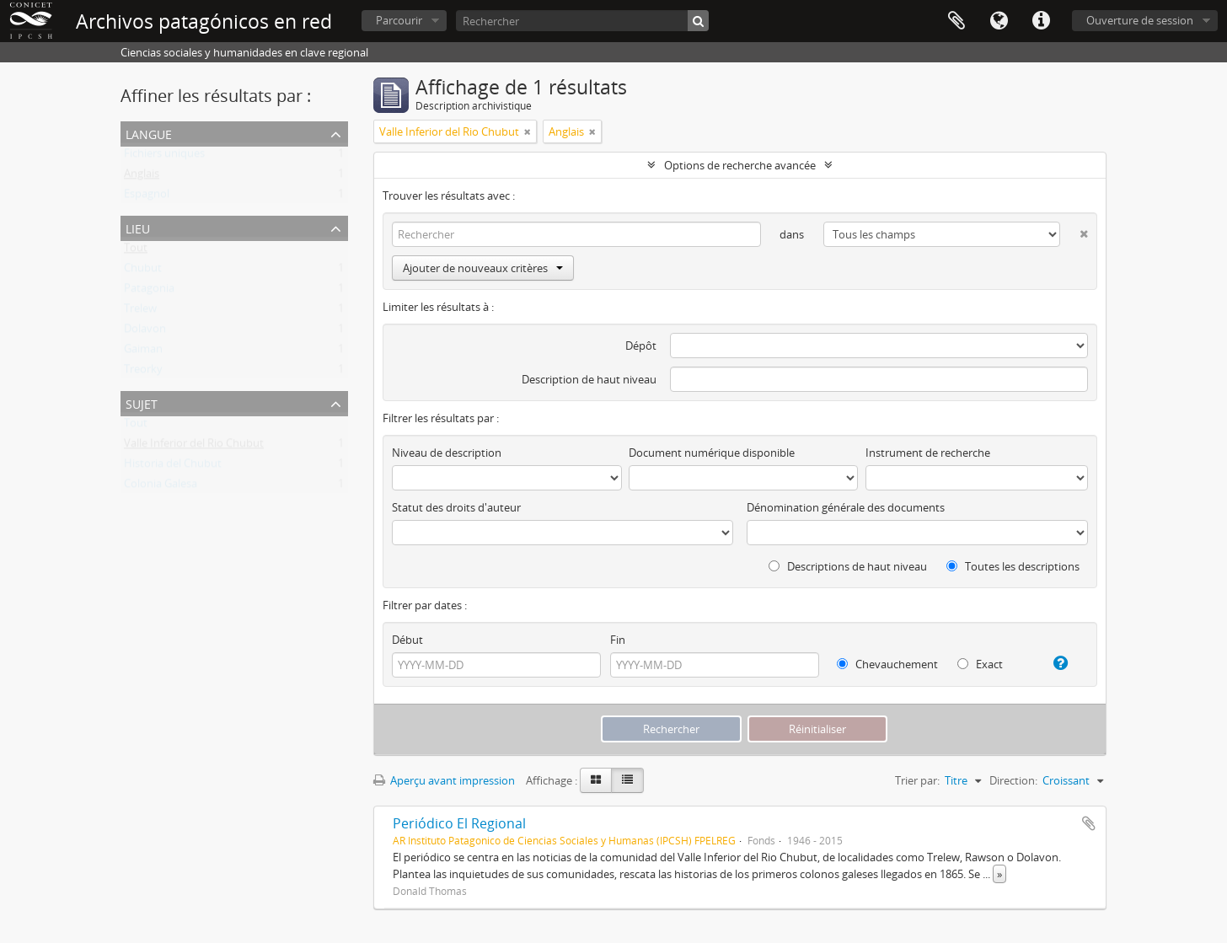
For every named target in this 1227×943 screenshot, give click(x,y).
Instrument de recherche (927, 452)
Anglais (141, 177)
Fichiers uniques (164, 156)
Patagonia (149, 291)
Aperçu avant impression (444, 780)
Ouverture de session (1139, 20)
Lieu (138, 227)
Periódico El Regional (459, 823)
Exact (980, 664)
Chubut (143, 271)
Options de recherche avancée (740, 165)
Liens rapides (1041, 21)
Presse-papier (956, 21)
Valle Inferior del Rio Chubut (194, 446)
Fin (617, 639)
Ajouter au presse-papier (1088, 823)
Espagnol (146, 197)
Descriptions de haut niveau (848, 566)
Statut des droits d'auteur (456, 507)
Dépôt (640, 345)
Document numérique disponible (712, 452)
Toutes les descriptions (1013, 566)
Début (407, 639)
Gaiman (143, 352)
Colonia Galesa (160, 487)
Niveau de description (446, 452)
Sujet (142, 402)
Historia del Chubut (173, 466)
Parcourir (399, 20)
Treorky (143, 372)
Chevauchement (887, 664)
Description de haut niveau (589, 379)
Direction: (1013, 780)
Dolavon (145, 332)
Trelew (140, 311)
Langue (999, 21)
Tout (135, 251)
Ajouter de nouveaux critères (483, 268)
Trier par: (917, 780)
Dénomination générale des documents (846, 507)
